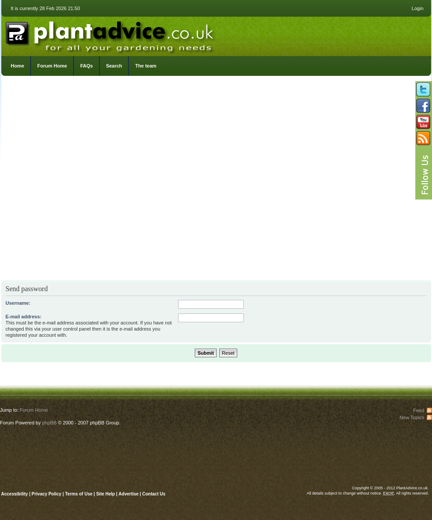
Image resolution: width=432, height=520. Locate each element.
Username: (18, 303)
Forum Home (52, 65)
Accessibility (14, 494)
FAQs (86, 65)
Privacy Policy (47, 494)
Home (18, 65)
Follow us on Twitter (423, 89)
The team (145, 65)
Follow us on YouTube (423, 122)
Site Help (105, 494)
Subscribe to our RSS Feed (423, 138)
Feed (418, 410)
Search (114, 65)
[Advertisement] (97, 180)
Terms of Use (79, 494)
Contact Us (153, 494)
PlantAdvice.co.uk (110, 34)
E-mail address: (24, 316)
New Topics (412, 417)
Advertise (128, 494)
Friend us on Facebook (423, 106)
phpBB (49, 422)
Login (418, 8)
